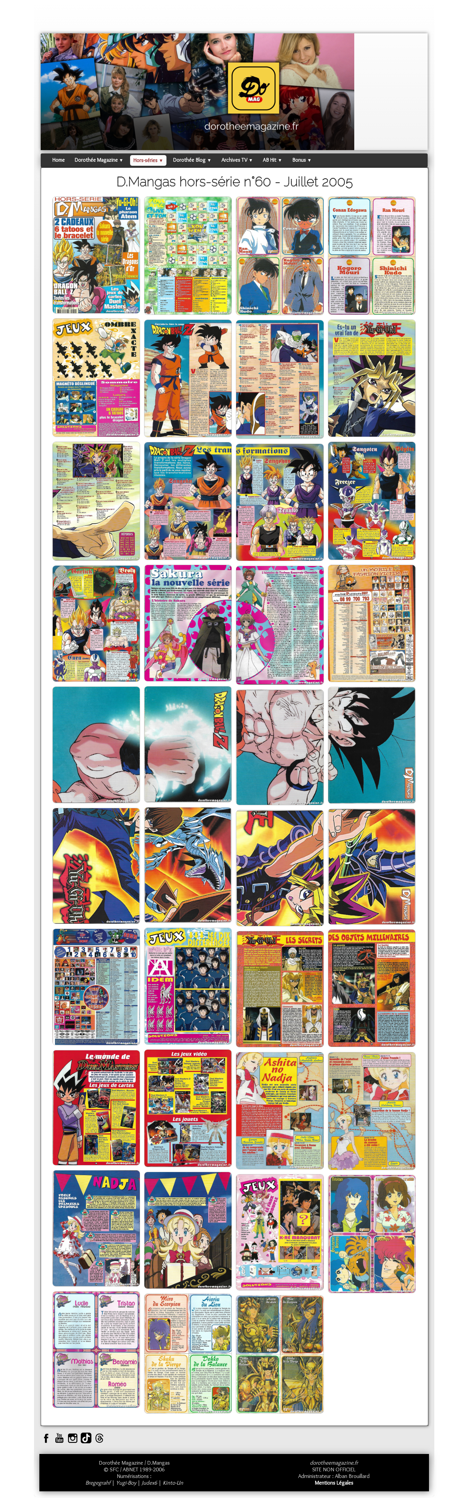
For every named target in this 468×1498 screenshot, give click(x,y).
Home (58, 160)
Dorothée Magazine (99, 160)
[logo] (53, 18)
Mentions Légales (334, 1482)
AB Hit (272, 160)
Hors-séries (148, 160)
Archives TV (237, 160)
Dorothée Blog (192, 160)
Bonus (302, 160)
